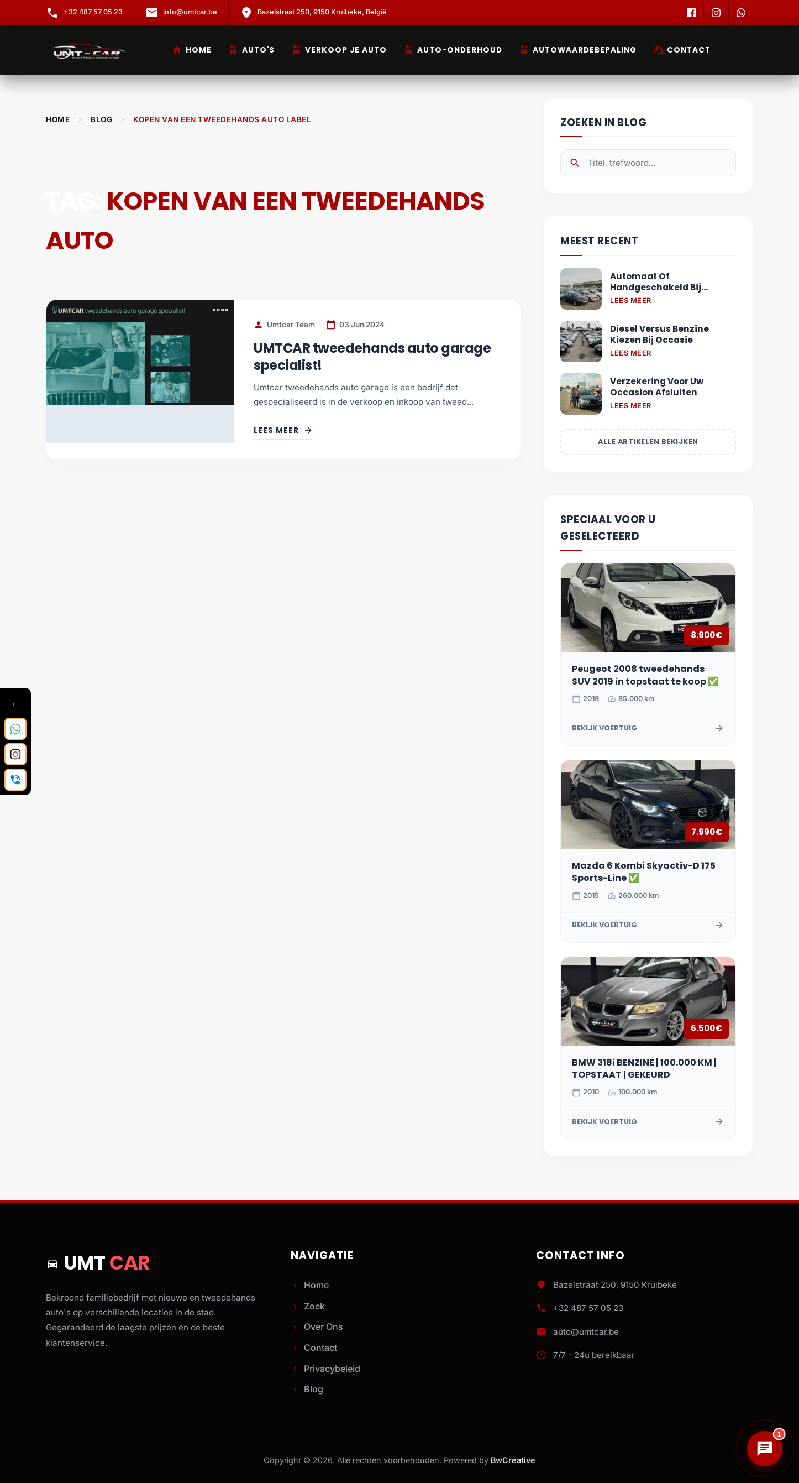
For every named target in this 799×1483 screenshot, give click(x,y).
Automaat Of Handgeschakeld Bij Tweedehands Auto (655, 282)
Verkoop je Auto (339, 50)
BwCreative (513, 1460)
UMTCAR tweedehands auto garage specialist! (372, 357)
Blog (101, 119)
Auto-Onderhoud (452, 50)
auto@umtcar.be (586, 1332)
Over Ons (317, 1326)
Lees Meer (630, 300)
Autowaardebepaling (578, 50)
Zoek (308, 1306)
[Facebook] (691, 12)
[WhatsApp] (740, 12)
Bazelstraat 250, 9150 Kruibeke (615, 1285)
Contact (682, 50)
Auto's (251, 50)
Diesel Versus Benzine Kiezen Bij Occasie (659, 334)
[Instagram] (715, 12)
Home (192, 50)
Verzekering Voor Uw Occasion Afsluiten (656, 387)
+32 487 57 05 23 (588, 1308)
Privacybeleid (325, 1368)
